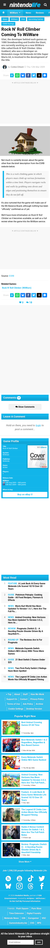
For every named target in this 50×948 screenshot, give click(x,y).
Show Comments (25, 407)
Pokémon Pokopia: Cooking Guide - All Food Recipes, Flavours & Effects (25, 597)
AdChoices (40, 898)
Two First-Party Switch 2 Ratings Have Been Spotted (27, 669)
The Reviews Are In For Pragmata (25, 641)
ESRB (11, 276)
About (17, 694)
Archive (39, 704)
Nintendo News (11, 918)
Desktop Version (34, 709)
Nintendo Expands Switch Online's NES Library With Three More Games (26, 651)
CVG (32, 923)
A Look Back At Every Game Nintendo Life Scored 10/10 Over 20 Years (26, 586)
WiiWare (14, 19)
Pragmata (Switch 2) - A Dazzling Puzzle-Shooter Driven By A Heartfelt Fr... (25, 631)
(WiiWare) (16, 288)
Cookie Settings (15, 709)
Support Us (12, 699)
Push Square (22, 908)
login (38, 425)
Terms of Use (13, 704)
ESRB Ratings (8, 24)
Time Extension (16, 913)
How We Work (37, 694)
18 (30, 302)
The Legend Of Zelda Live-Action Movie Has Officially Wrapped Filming (27, 678)
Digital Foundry (34, 913)
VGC (44, 918)
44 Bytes (30, 898)
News (5, 19)
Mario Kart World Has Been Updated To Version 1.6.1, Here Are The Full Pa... (27, 609)
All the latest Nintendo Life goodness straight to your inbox (25, 935)
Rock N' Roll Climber (10, 448)
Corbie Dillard (17, 67)
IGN (23, 918)
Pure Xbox (36, 908)
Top (8, 694)
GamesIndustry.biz (18, 923)
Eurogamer (33, 918)
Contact (23, 699)
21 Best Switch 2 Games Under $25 (26, 661)
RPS (39, 923)
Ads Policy (28, 704)
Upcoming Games (35, 19)
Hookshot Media (22, 895)
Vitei (23, 19)
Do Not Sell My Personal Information (25, 901)
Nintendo (6, 461)
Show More (25, 861)
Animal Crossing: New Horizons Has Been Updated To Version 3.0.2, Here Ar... (26, 620)
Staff (25, 694)
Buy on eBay (25, 494)
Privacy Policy (37, 699)
